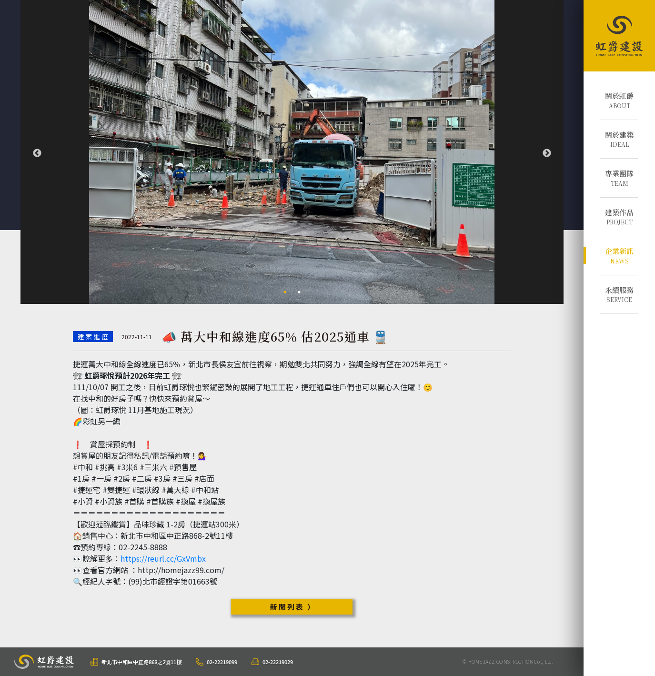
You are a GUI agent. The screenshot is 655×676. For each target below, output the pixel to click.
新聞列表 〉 (293, 607)
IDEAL (619, 139)
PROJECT (619, 216)
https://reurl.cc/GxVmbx (163, 558)
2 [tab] (299, 292)
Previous (37, 153)
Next (547, 153)
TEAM (619, 177)
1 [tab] (285, 292)
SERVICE (619, 294)
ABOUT (619, 100)
